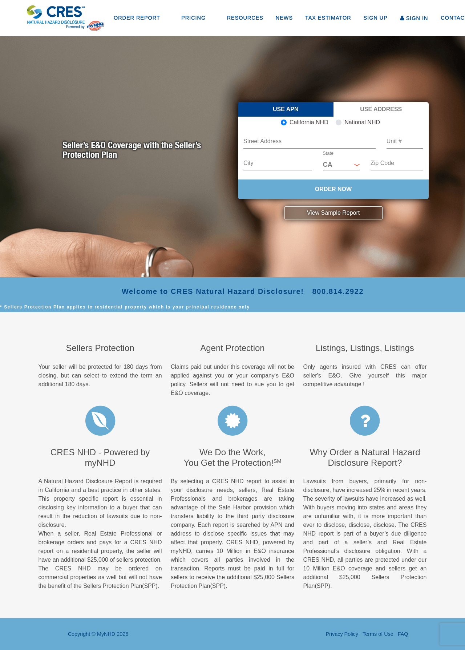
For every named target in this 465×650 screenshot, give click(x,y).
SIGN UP (376, 18)
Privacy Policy (342, 634)
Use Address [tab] (381, 109)
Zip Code (382, 163)
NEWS (284, 18)
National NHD (362, 122)
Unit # (394, 141)
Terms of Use (378, 634)
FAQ (403, 634)
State (328, 153)
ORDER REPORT (137, 18)
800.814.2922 (338, 291)
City (248, 163)
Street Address (262, 141)
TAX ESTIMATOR (328, 18)
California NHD (309, 122)
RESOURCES (245, 18)
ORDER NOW (333, 189)
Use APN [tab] (286, 109)
